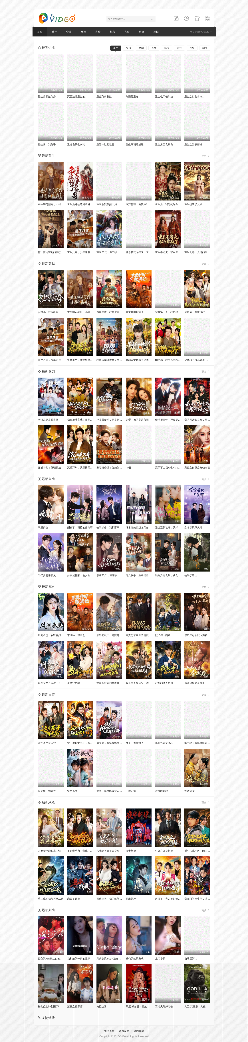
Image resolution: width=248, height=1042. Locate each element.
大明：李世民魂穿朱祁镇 (110, 790)
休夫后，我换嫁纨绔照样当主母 (114, 743)
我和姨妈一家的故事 (78, 958)
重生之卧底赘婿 (193, 144)
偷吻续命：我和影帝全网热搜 (113, 527)
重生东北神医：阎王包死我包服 (202, 850)
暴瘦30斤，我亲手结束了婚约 (113, 575)
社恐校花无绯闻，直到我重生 (142, 252)
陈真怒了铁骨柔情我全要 (140, 635)
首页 (40, 31)
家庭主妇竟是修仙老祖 (197, 467)
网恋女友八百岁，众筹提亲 (53, 683)
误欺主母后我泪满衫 (195, 635)
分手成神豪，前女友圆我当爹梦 (85, 575)
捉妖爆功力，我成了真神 (81, 850)
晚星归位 (43, 527)
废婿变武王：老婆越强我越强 (113, 635)
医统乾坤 (131, 898)
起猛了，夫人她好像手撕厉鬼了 (173, 898)
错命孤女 (72, 790)
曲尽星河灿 (190, 958)
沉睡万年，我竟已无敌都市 (82, 467)
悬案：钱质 (73, 898)
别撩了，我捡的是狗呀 (80, 527)
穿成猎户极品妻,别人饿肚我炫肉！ (203, 360)
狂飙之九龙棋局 (164, 850)
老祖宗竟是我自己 (48, 419)
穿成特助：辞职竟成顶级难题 (54, 467)
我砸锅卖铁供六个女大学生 (111, 360)
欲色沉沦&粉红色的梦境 (51, 958)
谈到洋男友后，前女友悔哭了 (171, 575)
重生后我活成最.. (135, 144)
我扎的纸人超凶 (164, 683)
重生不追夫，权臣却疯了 (169, 252)
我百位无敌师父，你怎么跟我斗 (143, 683)
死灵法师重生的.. (76, 96)
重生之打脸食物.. (194, 96)
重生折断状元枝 (193, 204)
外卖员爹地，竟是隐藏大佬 (111, 419)
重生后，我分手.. (47, 144)
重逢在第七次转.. (76, 144)
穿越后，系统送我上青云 (198, 312)
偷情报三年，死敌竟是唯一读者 (173, 419)
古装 (127, 31)
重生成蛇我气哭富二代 (50, 898)
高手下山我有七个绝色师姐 (170, 467)
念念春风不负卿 (193, 527)
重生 (54, 31)
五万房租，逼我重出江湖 (140, 204)
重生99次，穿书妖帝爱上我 (111, 252)
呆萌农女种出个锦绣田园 (140, 360)
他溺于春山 (190, 575)
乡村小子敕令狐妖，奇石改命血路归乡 (59, 312)
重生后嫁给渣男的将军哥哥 (82, 204)
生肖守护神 (73, 683)
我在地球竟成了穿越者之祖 (82, 419)
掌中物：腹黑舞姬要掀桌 (198, 743)
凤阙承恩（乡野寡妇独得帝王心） (57, 635)
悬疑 (141, 31)
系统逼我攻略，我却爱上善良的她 (174, 527)
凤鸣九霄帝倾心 (164, 743)
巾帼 (128, 467)
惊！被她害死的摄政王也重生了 (56, 252)
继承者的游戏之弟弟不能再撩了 (143, 527)
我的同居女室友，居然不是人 (200, 419)
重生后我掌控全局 (106, 204)
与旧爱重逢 (132, 96)
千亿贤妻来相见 (47, 575)
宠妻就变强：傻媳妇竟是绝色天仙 (115, 467)
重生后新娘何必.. (47, 96)
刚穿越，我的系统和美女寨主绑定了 (175, 360)
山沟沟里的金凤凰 (194, 683)
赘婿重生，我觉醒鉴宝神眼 (82, 360)
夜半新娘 (131, 850)
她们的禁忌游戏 (135, 958)
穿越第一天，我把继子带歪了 (171, 312)
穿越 (69, 31)
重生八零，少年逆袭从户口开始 (85, 252)
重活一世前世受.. (106, 144)
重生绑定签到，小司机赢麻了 (54, 204)
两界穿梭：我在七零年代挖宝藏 (114, 312)
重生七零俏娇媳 (164, 96)
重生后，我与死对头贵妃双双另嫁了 (175, 204)
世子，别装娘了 (135, 743)
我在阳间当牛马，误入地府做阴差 (203, 898)
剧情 (156, 31)
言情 (98, 31)
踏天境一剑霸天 (47, 790)
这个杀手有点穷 (47, 743)
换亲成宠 (189, 790)
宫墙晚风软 (161, 790)
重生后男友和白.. (164, 144)
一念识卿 (131, 790)
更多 (205, 155)
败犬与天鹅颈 (162, 635)
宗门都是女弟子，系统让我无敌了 (86, 743)
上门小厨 (160, 958)
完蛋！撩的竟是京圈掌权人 (141, 419)
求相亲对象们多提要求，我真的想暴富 (118, 683)
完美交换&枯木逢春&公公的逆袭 (114, 958)
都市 (112, 31)
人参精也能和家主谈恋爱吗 (53, 850)
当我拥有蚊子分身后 (107, 850)
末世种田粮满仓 (135, 312)
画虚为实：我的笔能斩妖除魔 (113, 898)
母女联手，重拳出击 (137, 575)
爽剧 (83, 31)
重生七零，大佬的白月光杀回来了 (203, 252)
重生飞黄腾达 (104, 96)
